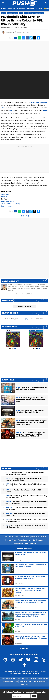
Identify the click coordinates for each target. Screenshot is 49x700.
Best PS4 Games (6, 206)
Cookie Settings (18, 543)
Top (5, 537)
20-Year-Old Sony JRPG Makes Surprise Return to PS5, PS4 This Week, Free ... (26, 497)
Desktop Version (30, 543)
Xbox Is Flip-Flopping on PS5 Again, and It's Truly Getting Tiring (25, 514)
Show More (24, 648)
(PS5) (5, 196)
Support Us (35, 537)
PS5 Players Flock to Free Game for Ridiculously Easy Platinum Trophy (25, 485)
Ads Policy (32, 540)
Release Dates (39, 13)
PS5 (21, 13)
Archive (40, 540)
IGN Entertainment (28, 671)
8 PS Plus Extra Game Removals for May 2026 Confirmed (23, 491)
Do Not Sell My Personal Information (28, 673)
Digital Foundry (43, 678)
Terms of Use (22, 540)
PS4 (26, 13)
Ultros (31, 13)
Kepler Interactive (12, 13)
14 (12, 403)
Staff (16, 537)
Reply (29, 294)
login (26, 319)
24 (12, 438)
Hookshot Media (11, 671)
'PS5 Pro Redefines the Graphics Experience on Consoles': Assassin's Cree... (23, 479)
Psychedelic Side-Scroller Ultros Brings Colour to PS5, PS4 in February (22, 20)
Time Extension (31, 678)
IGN (16, 681)
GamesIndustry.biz (40, 681)
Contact (43, 537)
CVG (22, 685)
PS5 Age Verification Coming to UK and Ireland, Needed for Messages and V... (26, 520)
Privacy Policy (11, 540)
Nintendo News (8, 681)
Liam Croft (10, 32)
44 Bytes (43, 671)
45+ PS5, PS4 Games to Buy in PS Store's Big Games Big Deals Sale (26, 508)
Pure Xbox (20, 678)
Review (7, 202)
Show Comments (24, 306)
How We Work (24, 537)
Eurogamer (23, 681)
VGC (30, 681)
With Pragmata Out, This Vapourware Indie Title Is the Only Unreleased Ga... (25, 526)
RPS (27, 685)
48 (12, 415)
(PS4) (5, 194)
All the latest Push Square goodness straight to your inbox (24, 692)
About (11, 537)
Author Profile (20, 294)
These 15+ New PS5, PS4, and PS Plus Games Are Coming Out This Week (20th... (24, 473)
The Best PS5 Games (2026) (10, 204)
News (3, 13)
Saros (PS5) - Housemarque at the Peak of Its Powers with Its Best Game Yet (26, 502)
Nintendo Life (10, 678)
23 (12, 426)
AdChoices (13, 673)
